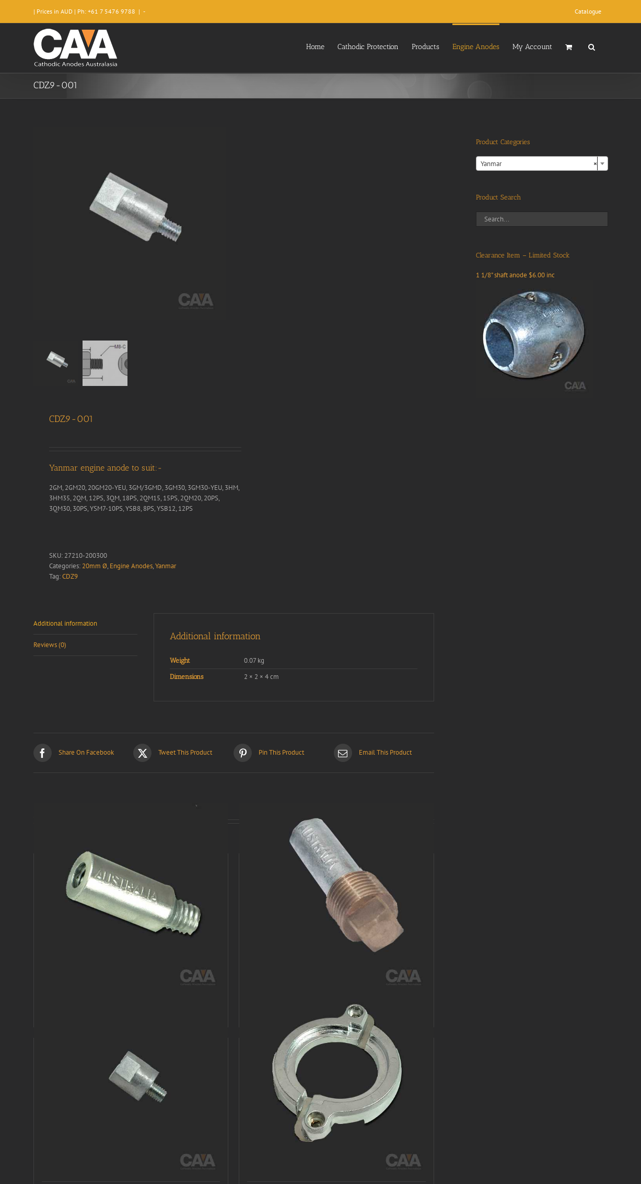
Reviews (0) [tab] (49, 644)
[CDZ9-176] (336, 1084)
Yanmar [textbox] (539, 164)
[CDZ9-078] (336, 899)
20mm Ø (94, 565)
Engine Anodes (131, 565)
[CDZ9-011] (131, 899)
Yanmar (165, 565)
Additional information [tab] (65, 623)
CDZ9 (70, 576)
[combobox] (542, 163)
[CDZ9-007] (131, 1084)
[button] (591, 46)
